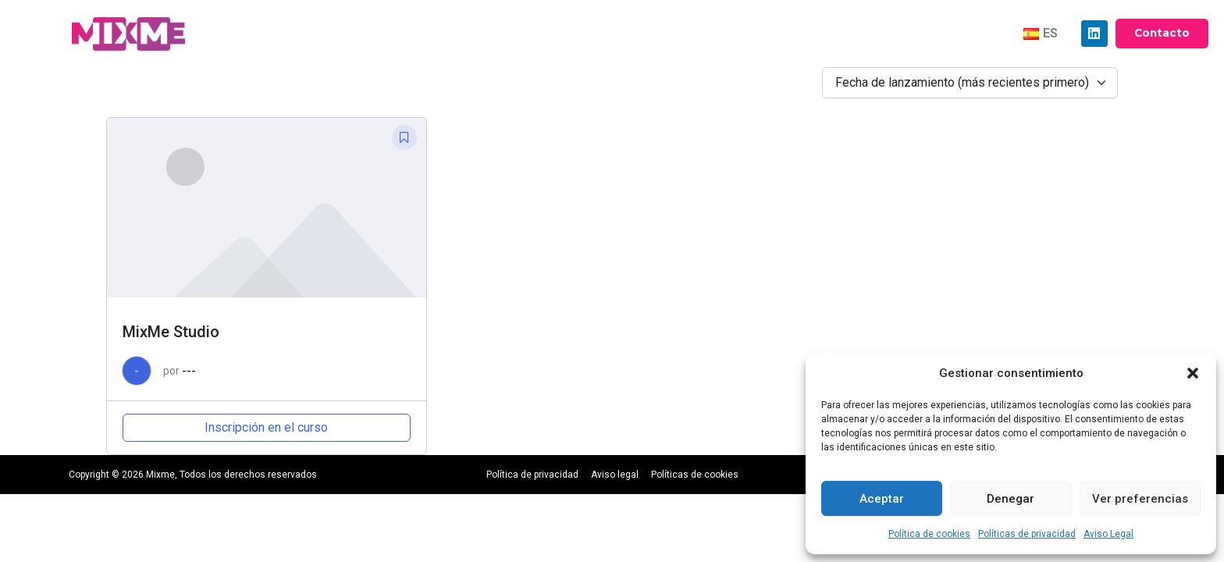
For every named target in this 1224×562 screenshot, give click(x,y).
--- (189, 371)
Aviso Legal (1108, 533)
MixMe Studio (171, 331)
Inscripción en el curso (266, 427)
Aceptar (881, 499)
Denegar (1010, 499)
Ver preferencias (1140, 499)
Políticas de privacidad (1027, 533)
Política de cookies (929, 533)
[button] (1193, 373)
